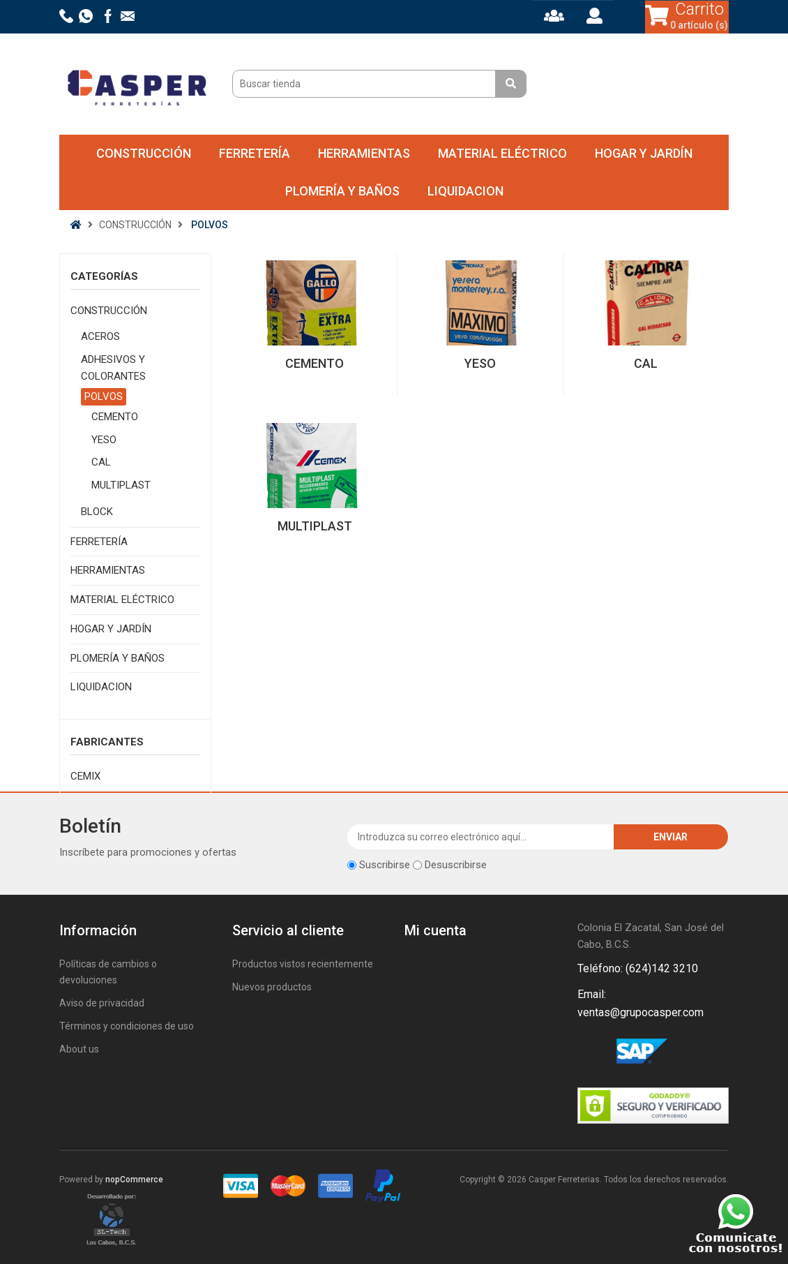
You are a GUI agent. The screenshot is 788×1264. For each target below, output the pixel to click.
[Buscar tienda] (365, 84)
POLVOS (103, 396)
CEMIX (85, 776)
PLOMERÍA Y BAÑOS (342, 191)
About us (79, 1049)
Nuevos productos (272, 986)
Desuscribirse (456, 864)
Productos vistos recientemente (302, 963)
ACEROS (100, 336)
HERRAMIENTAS (364, 153)
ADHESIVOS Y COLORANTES (113, 368)
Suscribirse (384, 864)
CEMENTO (114, 416)
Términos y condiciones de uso (126, 1026)
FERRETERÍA (254, 153)
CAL (101, 462)
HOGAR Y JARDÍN (643, 153)
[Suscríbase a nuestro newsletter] (480, 836)
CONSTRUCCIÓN (143, 153)
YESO (103, 439)
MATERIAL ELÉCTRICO (502, 153)
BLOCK (97, 511)
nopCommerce (134, 1179)
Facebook (590, 1053)
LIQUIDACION (465, 191)
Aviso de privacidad (101, 1003)
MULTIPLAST (121, 485)
